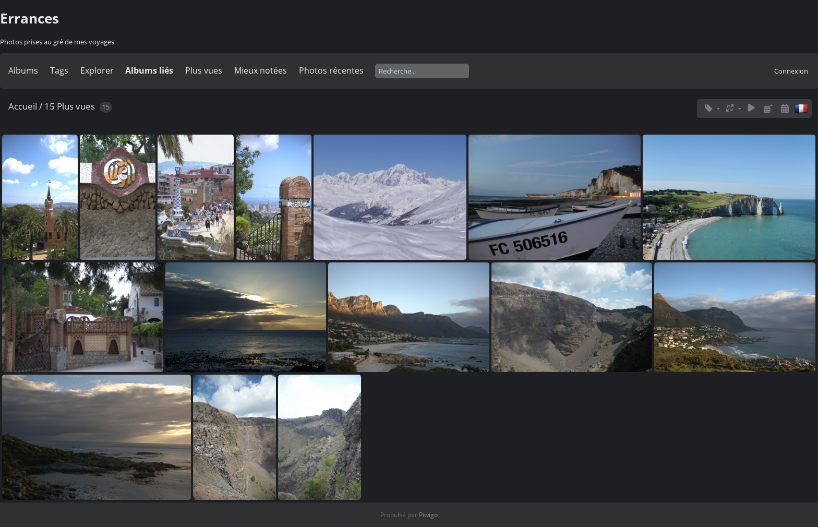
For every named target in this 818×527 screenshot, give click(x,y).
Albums (23, 70)
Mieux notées (260, 70)
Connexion (791, 71)
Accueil (22, 106)
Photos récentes (331, 70)
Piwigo (428, 514)
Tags (59, 70)
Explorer (97, 70)
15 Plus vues (69, 106)
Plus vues (203, 70)
